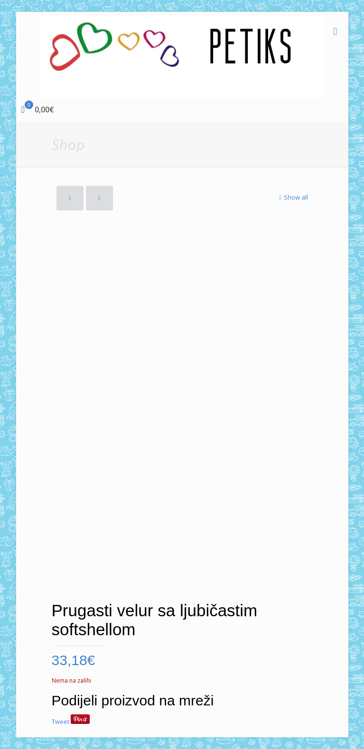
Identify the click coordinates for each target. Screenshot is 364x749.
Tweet (60, 721)
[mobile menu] (335, 31)
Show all (293, 197)
